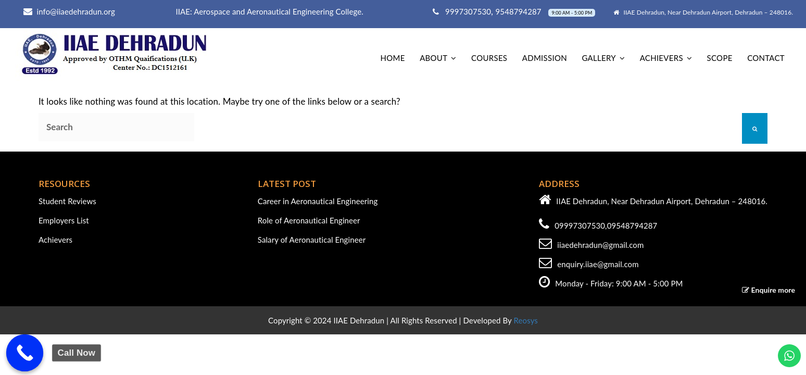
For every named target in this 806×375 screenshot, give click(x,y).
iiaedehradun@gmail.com (600, 244)
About (433, 58)
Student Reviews (67, 201)
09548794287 (632, 225)
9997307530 (462, 11)
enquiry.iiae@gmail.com (597, 264)
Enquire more (768, 289)
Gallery (598, 58)
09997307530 (580, 225)
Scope (720, 58)
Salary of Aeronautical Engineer (312, 239)
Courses (489, 58)
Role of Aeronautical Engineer (309, 220)
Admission (544, 58)
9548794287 (520, 11)
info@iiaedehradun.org (76, 11)
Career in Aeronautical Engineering (318, 201)
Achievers (661, 58)
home (392, 58)
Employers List (64, 220)
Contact (766, 58)
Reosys (526, 320)
